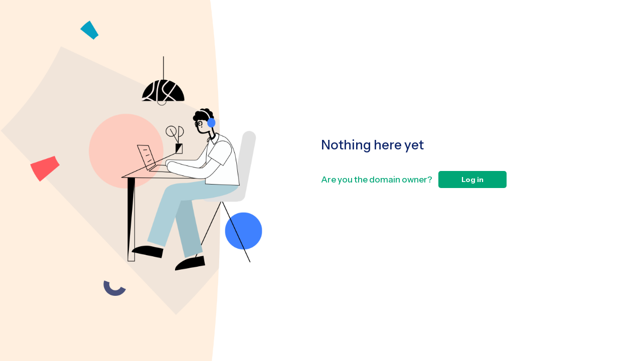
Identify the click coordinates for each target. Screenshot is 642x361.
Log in (472, 179)
